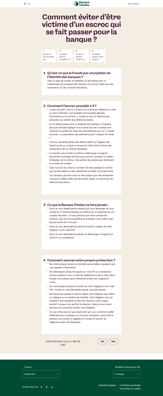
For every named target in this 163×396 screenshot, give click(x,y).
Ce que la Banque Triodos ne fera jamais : (80, 57)
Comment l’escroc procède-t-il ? (65, 56)
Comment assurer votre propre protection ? (97, 57)
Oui (102, 341)
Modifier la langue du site (127, 367)
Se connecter (133, 4)
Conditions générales (129, 385)
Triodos (27, 367)
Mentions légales (106, 385)
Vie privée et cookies (129, 388)
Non (113, 341)
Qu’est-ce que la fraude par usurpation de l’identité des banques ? (48, 57)
